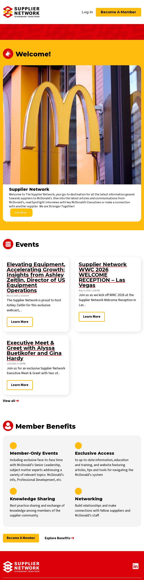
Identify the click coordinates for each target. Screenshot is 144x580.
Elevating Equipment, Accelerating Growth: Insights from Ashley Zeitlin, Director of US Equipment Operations (36, 277)
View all (9, 400)
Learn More (19, 321)
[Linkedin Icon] (137, 568)
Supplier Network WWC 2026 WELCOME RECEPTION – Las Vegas (103, 274)
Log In (87, 12)
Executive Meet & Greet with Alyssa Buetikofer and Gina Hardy (34, 351)
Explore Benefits (57, 538)
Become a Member (118, 12)
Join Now (20, 212)
